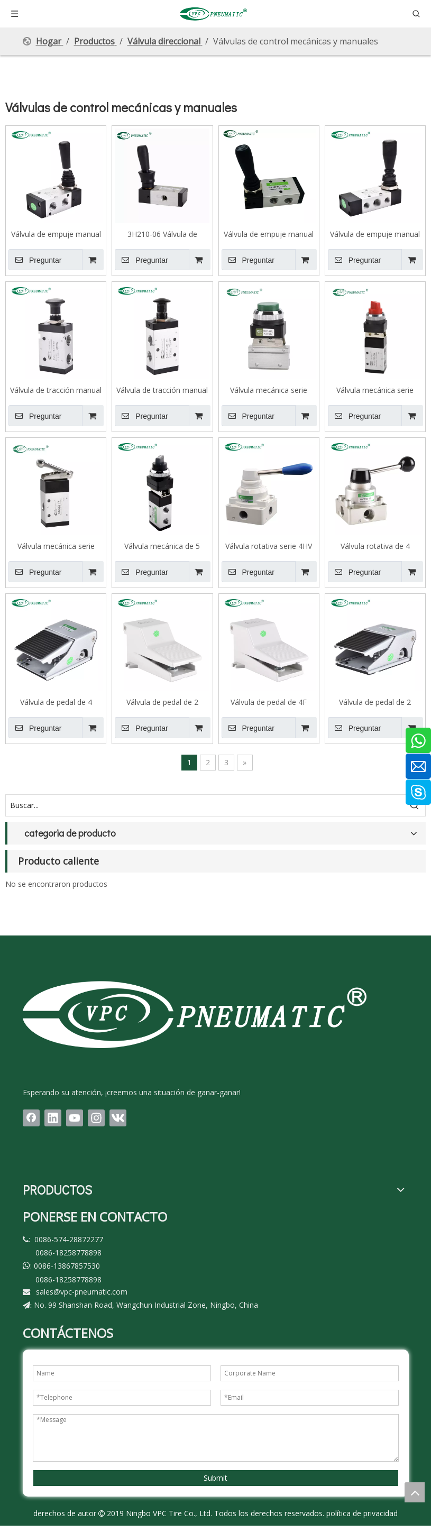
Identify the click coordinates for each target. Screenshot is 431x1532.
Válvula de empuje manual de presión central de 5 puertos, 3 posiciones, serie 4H (375, 233)
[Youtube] (74, 1117)
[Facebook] (31, 1117)
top (415, 1492)
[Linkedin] (52, 1117)
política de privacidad (362, 1513)
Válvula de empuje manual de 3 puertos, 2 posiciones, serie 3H (56, 233)
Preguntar (34, 259)
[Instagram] (96, 1117)
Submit (215, 1478)
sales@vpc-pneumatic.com (81, 1292)
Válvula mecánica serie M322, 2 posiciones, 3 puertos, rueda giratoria (55, 546)
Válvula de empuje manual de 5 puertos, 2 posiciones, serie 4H (269, 233)
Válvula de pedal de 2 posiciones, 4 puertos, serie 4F (375, 702)
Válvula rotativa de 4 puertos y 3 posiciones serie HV (375, 546)
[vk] (117, 1117)
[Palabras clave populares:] (414, 805)
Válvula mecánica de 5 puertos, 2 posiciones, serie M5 (162, 546)
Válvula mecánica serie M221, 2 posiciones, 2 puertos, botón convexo (268, 390)
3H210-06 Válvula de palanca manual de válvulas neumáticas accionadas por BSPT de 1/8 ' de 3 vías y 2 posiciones (162, 233)
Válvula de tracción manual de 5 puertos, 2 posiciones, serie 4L (162, 390)
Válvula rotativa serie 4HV (268, 546)
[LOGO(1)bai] (194, 1014)
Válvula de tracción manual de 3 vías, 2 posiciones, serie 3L (56, 390)
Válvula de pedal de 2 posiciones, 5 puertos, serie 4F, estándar (162, 702)
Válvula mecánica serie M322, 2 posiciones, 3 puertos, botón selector (375, 390)
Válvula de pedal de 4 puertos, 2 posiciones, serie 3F (56, 702)
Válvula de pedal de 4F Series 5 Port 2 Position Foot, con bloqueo (268, 702)
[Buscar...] (205, 805)
